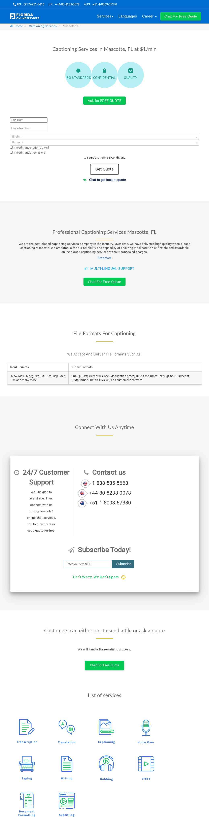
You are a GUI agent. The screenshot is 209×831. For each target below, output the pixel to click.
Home (16, 26)
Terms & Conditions (112, 157)
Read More (105, 258)
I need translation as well (28, 152)
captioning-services (43, 26)
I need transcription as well (29, 147)
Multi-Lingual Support (109, 268)
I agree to (106, 157)
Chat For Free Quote (104, 282)
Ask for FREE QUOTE (104, 101)
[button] (180, 16)
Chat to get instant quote (104, 180)
